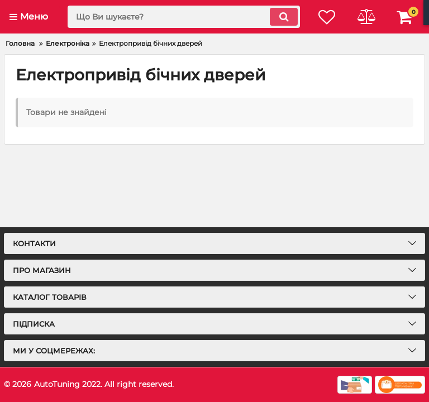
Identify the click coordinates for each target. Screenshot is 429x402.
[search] (184, 17)
